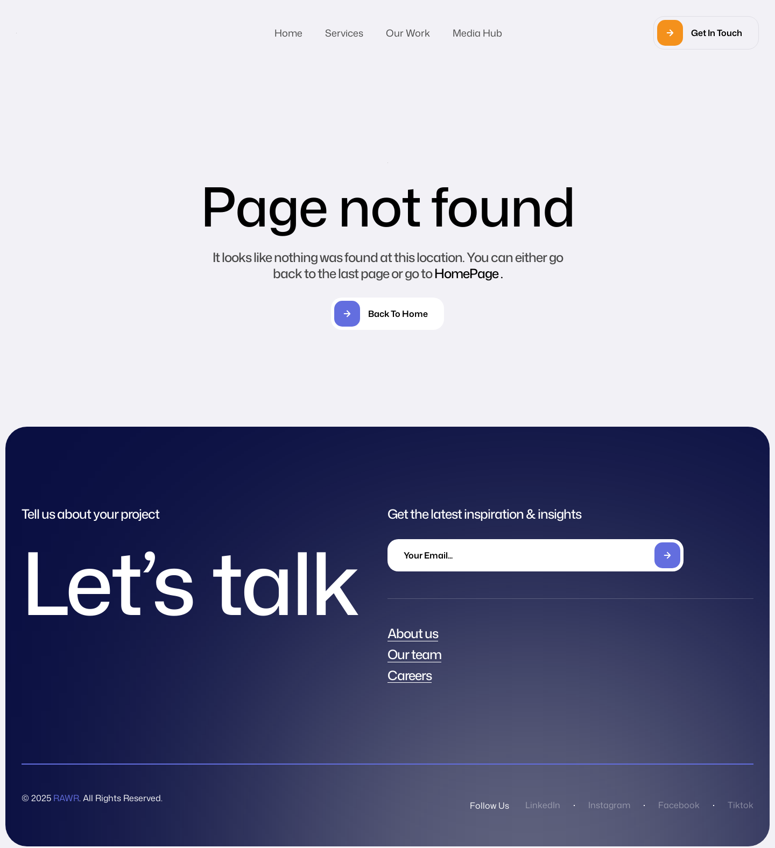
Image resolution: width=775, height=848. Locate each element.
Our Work (408, 33)
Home (288, 33)
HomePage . (468, 273)
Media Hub (477, 33)
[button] (706, 33)
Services (344, 33)
